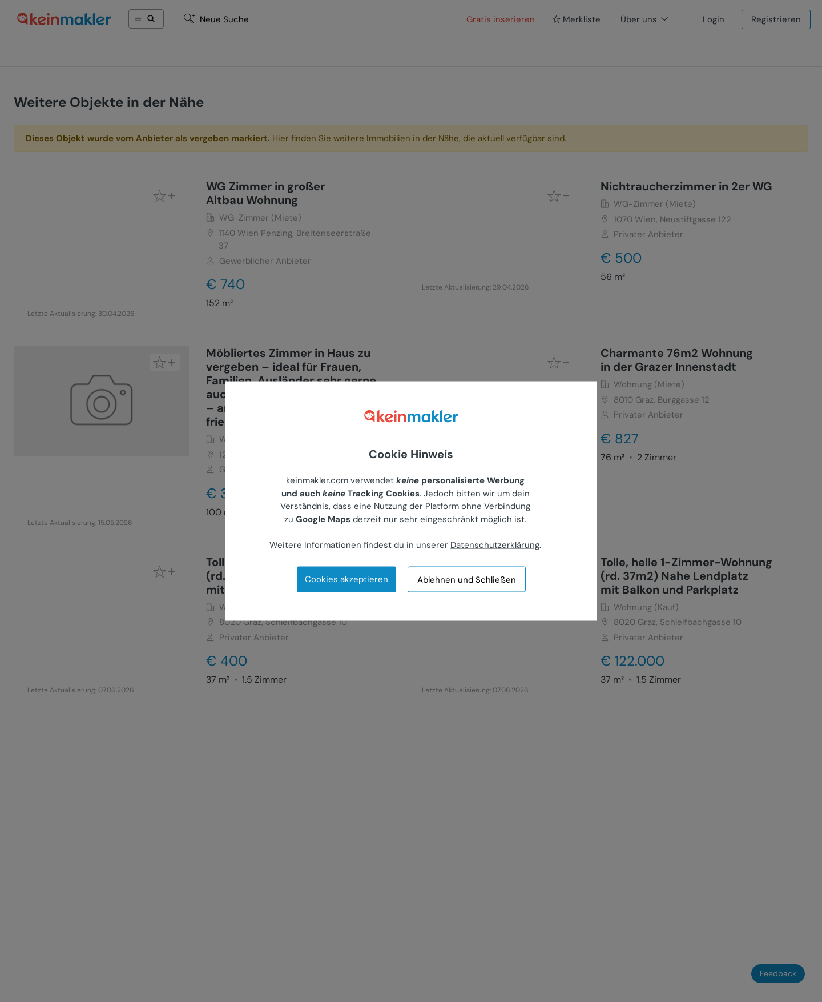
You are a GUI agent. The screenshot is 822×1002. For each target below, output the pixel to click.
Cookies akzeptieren (346, 579)
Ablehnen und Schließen (466, 579)
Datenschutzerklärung (494, 544)
